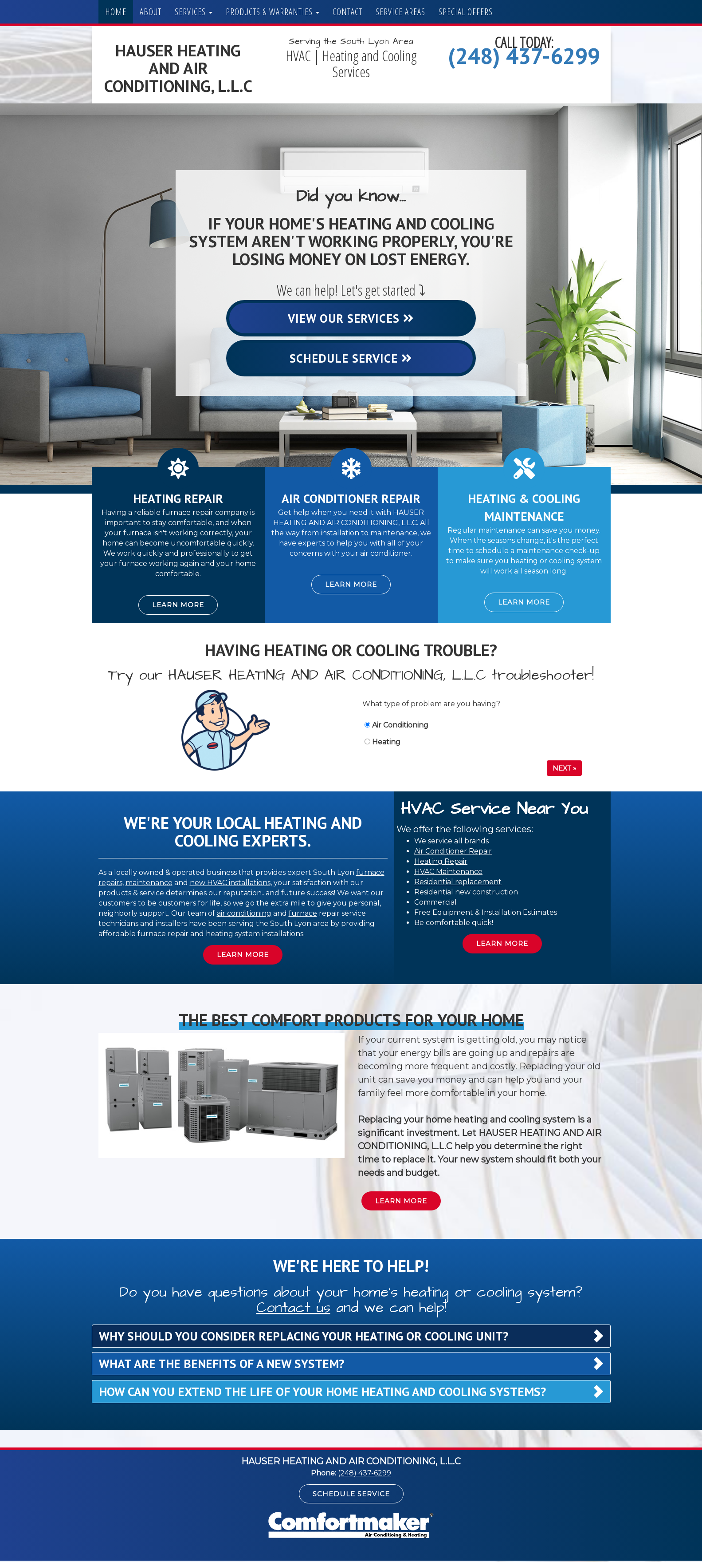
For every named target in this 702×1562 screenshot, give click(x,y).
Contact (347, 12)
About (150, 12)
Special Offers (466, 12)
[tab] (351, 1337)
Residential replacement (458, 882)
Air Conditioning (396, 726)
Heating (382, 743)
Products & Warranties (272, 12)
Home (115, 12)
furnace (303, 914)
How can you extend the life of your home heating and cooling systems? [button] (322, 1392)
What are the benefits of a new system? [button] (221, 1365)
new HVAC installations (230, 883)
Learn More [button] (178, 606)
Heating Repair (440, 862)
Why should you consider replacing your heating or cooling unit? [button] (303, 1337)
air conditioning (244, 914)
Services (193, 12)
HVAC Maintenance (448, 872)
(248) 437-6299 (524, 55)
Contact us (293, 1309)
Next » (564, 769)
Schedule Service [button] (351, 359)
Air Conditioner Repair (453, 852)
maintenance (149, 883)
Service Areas (400, 12)
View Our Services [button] (351, 318)
